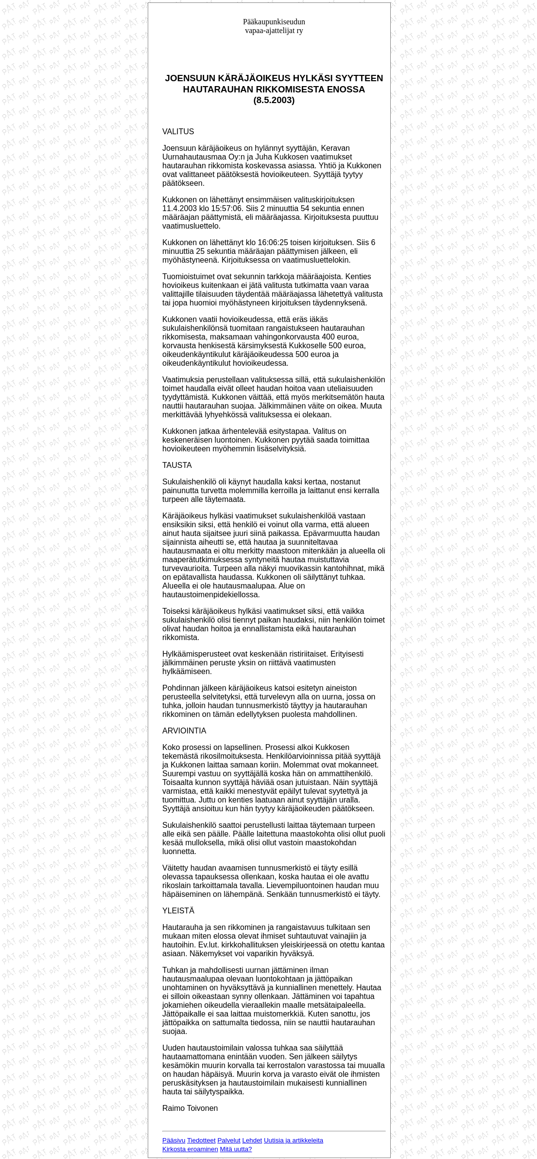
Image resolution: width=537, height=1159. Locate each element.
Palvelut (228, 1140)
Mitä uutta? (236, 1149)
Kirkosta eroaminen (190, 1149)
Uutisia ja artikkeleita (293, 1140)
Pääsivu (173, 1140)
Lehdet (252, 1140)
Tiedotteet (201, 1140)
